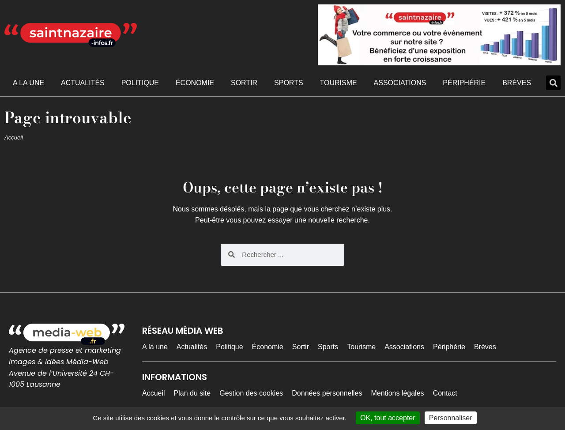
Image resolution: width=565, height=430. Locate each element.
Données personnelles (327, 393)
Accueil (13, 137)
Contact (445, 393)
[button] (553, 82)
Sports (288, 83)
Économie (195, 83)
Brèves (516, 83)
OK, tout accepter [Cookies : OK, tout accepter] (387, 418)
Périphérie (464, 83)
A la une (28, 83)
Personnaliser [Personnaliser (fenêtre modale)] (450, 418)
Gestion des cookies (251, 393)
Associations (400, 83)
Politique (140, 83)
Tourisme (338, 83)
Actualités (83, 83)
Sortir (244, 83)
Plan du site (192, 393)
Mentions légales (397, 393)
